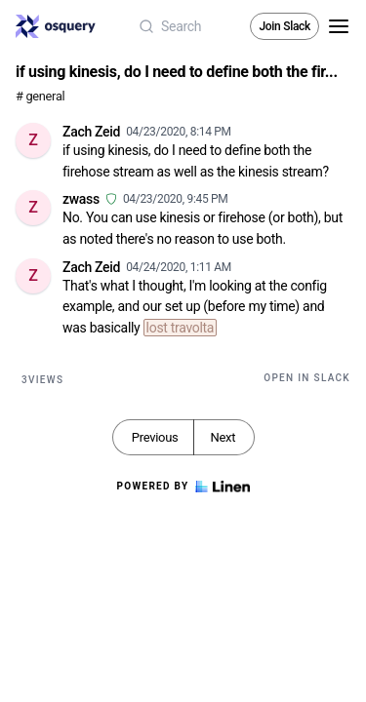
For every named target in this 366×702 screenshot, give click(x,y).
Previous (155, 437)
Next (222, 437)
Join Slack (284, 26)
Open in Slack (307, 377)
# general (40, 96)
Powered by (182, 486)
